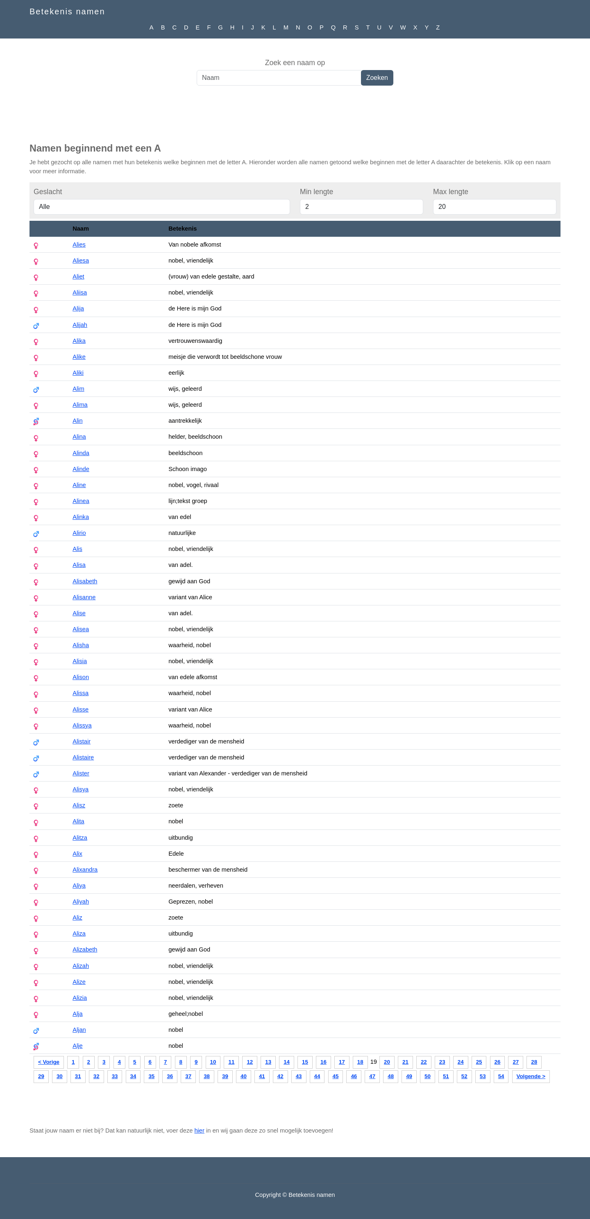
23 (442, 1062)
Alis (77, 549)
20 (387, 1062)
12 (250, 1062)
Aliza (79, 933)
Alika (79, 341)
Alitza (80, 837)
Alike (79, 356)
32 (96, 1076)
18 (360, 1062)
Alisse (80, 709)
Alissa (80, 693)
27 (516, 1062)
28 (534, 1062)
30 (60, 1076)
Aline (79, 485)
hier (199, 1130)
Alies (79, 244)
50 (427, 1076)
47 (372, 1076)
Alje (77, 1045)
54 (501, 1076)
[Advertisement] (295, 118)
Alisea (81, 629)
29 (41, 1076)
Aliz (77, 917)
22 (424, 1062)
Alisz (79, 805)
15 (305, 1062)
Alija (78, 308)
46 (354, 1076)
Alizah (81, 966)
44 (317, 1076)
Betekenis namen (67, 11)
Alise (79, 613)
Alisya (80, 789)
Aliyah (81, 901)
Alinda (81, 453)
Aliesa (81, 260)
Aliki (78, 372)
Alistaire (83, 757)
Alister (81, 773)
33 (115, 1076)
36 (170, 1076)
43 (299, 1076)
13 (268, 1062)
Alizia (80, 998)
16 (323, 1062)
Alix (77, 853)
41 (262, 1076)
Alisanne (84, 597)
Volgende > (531, 1076)
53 (483, 1076)
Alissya (82, 725)
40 (244, 1076)
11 (231, 1062)
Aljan (79, 1029)
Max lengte (450, 192)
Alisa (79, 565)
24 (461, 1062)
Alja (77, 1014)
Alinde (81, 469)
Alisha (81, 645)
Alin (77, 420)
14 (287, 1062)
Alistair (82, 741)
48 (391, 1076)
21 (405, 1062)
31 (78, 1076)
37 (188, 1076)
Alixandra (85, 869)
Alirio (79, 533)
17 (342, 1062)
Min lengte (316, 192)
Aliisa (80, 292)
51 (446, 1076)
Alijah (80, 325)
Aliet (78, 276)
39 (225, 1076)
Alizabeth (85, 949)
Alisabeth (85, 581)
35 (151, 1076)
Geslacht (48, 192)
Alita (78, 821)
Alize (79, 982)
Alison (81, 677)
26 (498, 1062)
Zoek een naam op (295, 63)
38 (207, 1076)
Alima (80, 404)
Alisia (80, 661)
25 (479, 1062)
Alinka (81, 517)
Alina (79, 436)
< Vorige (48, 1062)
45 (336, 1076)
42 (280, 1076)
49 (409, 1076)
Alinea (81, 501)
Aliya (79, 885)
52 (464, 1076)
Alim (78, 388)
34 (133, 1076)
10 (213, 1062)
